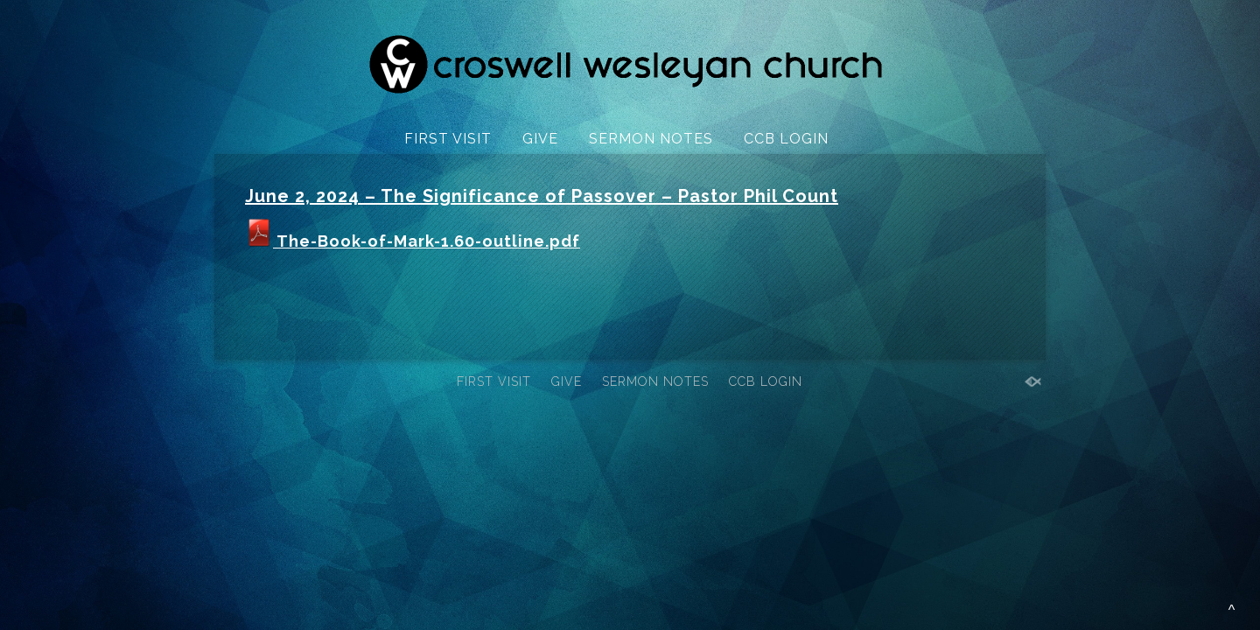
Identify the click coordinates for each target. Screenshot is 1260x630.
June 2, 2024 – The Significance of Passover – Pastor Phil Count (541, 196)
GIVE (540, 138)
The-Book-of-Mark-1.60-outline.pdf (412, 241)
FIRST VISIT (448, 138)
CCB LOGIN (786, 138)
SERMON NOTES (651, 138)
